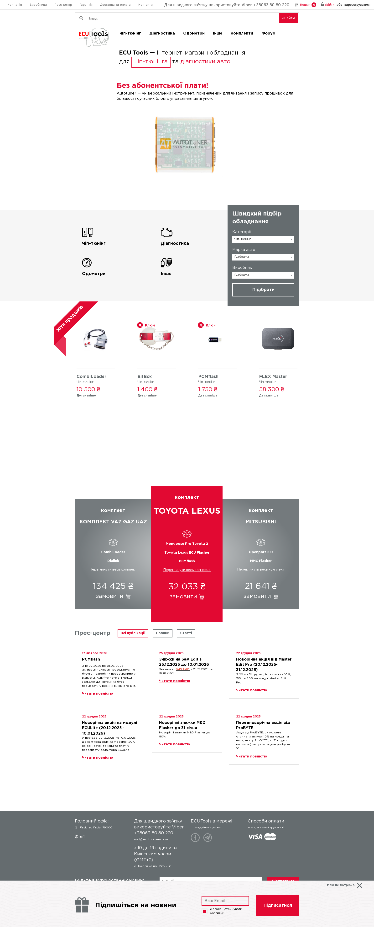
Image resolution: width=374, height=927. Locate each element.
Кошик (308, 4)
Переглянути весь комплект (113, 569)
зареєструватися (357, 4)
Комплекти (242, 33)
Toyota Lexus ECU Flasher (186, 552)
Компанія (14, 4)
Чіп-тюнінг (130, 33)
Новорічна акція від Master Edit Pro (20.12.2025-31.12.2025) (264, 661)
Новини (162, 633)
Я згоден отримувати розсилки (222, 911)
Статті (186, 633)
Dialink (113, 561)
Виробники (38, 4)
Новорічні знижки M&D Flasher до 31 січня (182, 724)
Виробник (242, 268)
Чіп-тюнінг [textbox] (242, 239)
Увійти (329, 4)
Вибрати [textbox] (241, 257)
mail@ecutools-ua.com (151, 839)
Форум (268, 33)
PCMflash (208, 377)
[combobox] (263, 239)
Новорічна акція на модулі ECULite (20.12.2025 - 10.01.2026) (109, 724)
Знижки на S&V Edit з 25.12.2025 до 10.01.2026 (184, 661)
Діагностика (162, 33)
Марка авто (243, 250)
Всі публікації (133, 633)
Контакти (145, 4)
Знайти (288, 18)
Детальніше (86, 395)
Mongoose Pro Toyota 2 (187, 543)
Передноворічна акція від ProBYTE (263, 724)
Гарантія (86, 4)
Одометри (194, 33)
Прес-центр (63, 4)
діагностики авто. (206, 61)
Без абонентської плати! (162, 86)
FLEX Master (273, 377)
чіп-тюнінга (151, 61)
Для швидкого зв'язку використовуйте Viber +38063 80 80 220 (226, 4)
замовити (109, 596)
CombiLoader (91, 377)
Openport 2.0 (261, 552)
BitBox (144, 377)
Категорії (241, 232)
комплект (113, 517)
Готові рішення (187, 461)
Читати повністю (97, 693)
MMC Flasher (261, 561)
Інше (217, 33)
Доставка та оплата (115, 4)
